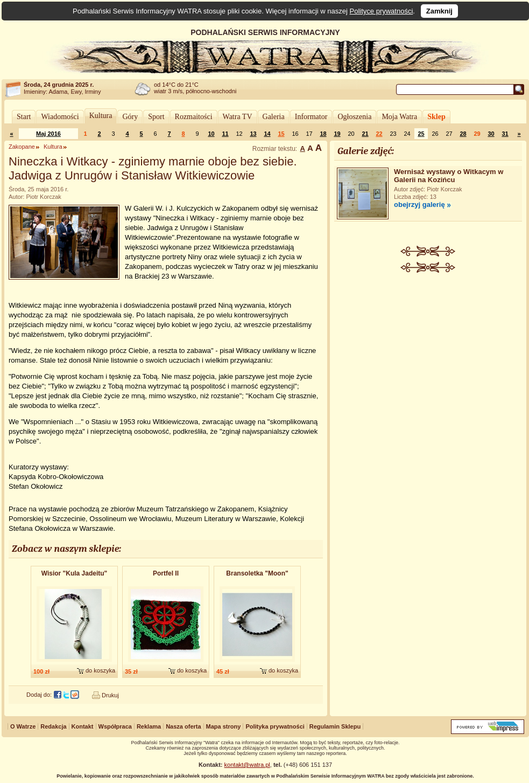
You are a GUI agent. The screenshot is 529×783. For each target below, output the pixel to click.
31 (505, 133)
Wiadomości (60, 117)
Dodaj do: (39, 694)
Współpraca (115, 726)
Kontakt (83, 726)
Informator (311, 117)
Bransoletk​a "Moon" (257, 573)
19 (337, 133)
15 (281, 133)
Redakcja (53, 726)
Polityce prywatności (381, 11)
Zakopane (22, 146)
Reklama (149, 726)
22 (379, 133)
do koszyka (100, 670)
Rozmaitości (194, 117)
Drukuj (110, 695)
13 (253, 133)
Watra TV (237, 117)
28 (463, 133)
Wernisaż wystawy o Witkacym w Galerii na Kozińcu (448, 176)
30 (491, 133)
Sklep (436, 117)
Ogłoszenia (354, 117)
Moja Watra (399, 117)
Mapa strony (223, 726)
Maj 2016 (48, 133)
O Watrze (23, 726)
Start (24, 117)
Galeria (274, 117)
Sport (156, 117)
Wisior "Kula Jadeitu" (74, 573)
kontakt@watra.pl (247, 764)
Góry (130, 117)
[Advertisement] (428, 345)
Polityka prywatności (274, 726)
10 (211, 133)
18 (323, 133)
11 (225, 133)
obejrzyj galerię (419, 204)
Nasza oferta (183, 726)
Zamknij (439, 11)
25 (421, 133)
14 (267, 133)
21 (365, 133)
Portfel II (166, 573)
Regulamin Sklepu (335, 726)
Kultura (100, 116)
